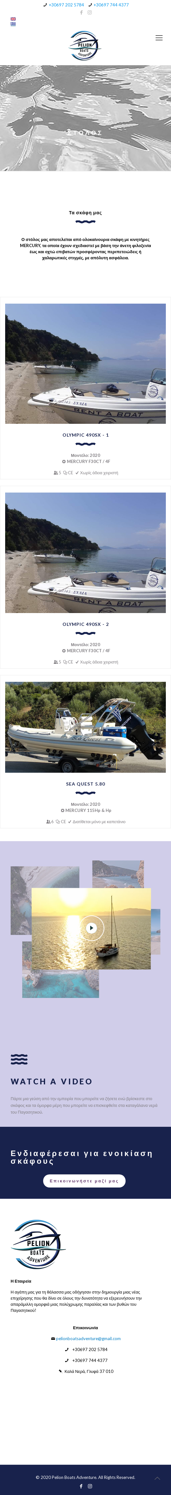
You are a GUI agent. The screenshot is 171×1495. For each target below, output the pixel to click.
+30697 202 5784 (66, 4)
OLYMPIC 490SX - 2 (85, 624)
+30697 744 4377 (111, 4)
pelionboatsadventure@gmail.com (88, 1338)
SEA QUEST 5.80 (85, 784)
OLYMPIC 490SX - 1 (85, 435)
